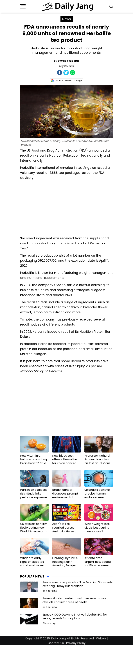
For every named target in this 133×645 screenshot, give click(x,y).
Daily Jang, (58, 638)
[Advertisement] (66, 207)
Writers (101, 638)
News (66, 19)
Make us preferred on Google (66, 80)
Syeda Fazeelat (68, 60)
